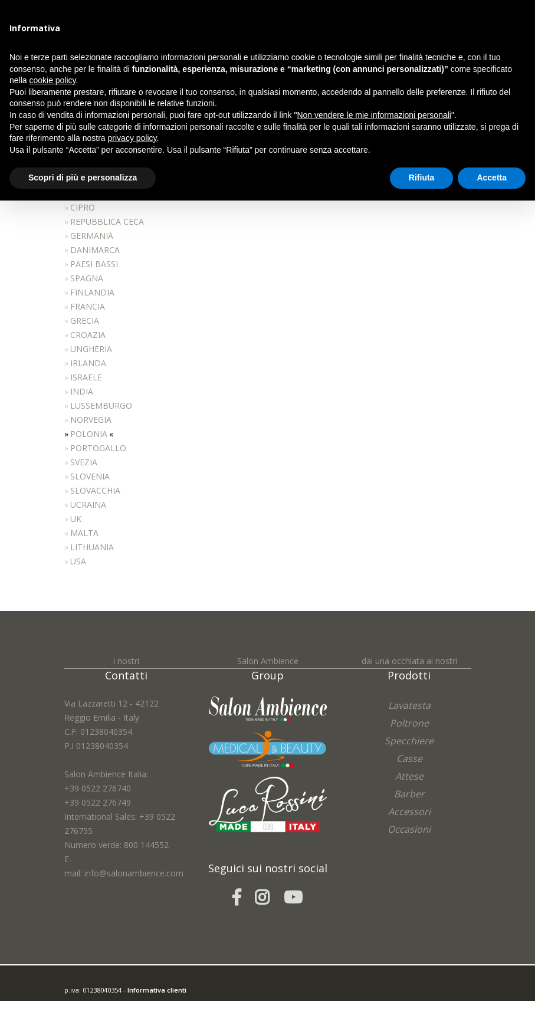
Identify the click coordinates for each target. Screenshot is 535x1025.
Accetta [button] (492, 177)
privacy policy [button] (132, 138)
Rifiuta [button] (422, 177)
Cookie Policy (147, 1017)
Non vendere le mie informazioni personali (374, 115)
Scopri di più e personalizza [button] (82, 177)
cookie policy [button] (52, 80)
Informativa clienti (156, 989)
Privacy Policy (104, 1017)
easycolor (146, 1003)
